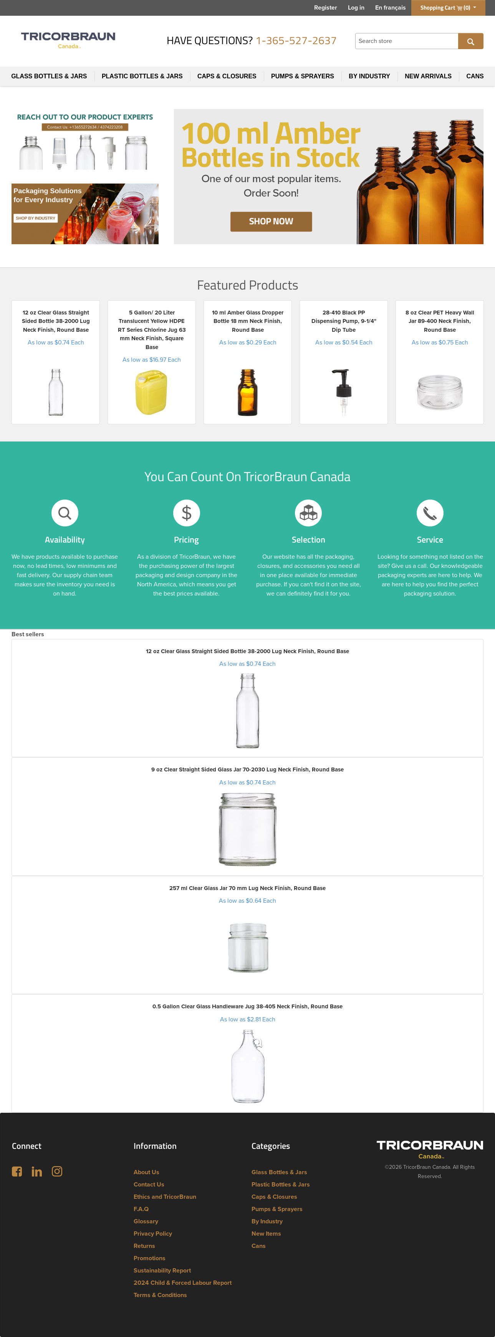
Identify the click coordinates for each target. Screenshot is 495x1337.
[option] (56, 362)
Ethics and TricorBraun (165, 1197)
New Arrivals (428, 76)
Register (325, 8)
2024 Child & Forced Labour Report (183, 1283)
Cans (474, 76)
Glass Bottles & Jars (49, 76)
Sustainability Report (162, 1270)
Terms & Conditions (160, 1295)
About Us (146, 1172)
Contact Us (149, 1184)
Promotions (150, 1258)
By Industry (369, 76)
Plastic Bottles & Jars (142, 76)
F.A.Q (141, 1209)
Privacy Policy (153, 1234)
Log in (356, 8)
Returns (144, 1246)
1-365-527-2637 (296, 40)
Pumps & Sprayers (302, 76)
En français (390, 8)
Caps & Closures (227, 76)
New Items (266, 1234)
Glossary (146, 1221)
